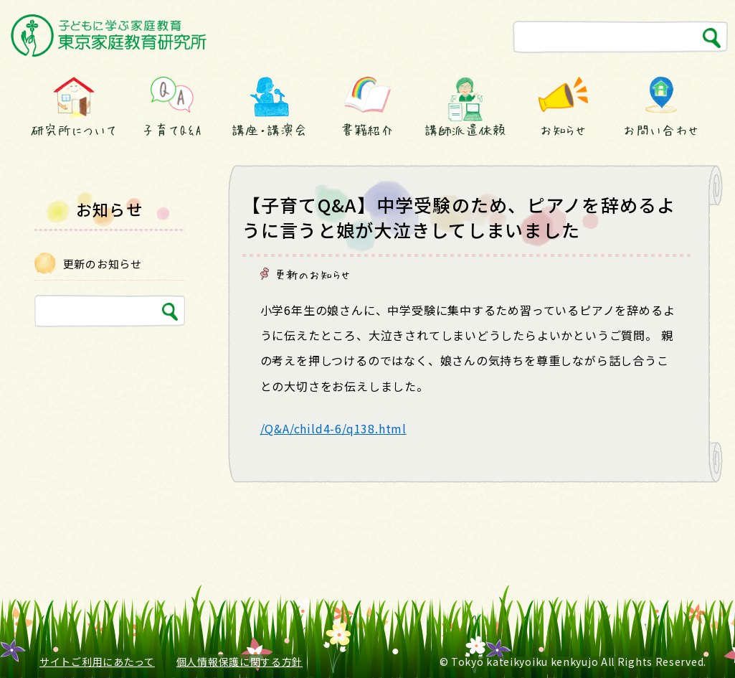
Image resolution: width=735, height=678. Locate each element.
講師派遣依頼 (465, 129)
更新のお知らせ (313, 274)
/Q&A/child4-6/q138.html (333, 428)
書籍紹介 (368, 129)
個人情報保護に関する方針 (239, 661)
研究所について (74, 129)
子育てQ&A (171, 129)
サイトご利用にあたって (97, 661)
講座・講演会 (270, 129)
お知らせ (563, 129)
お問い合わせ (660, 129)
